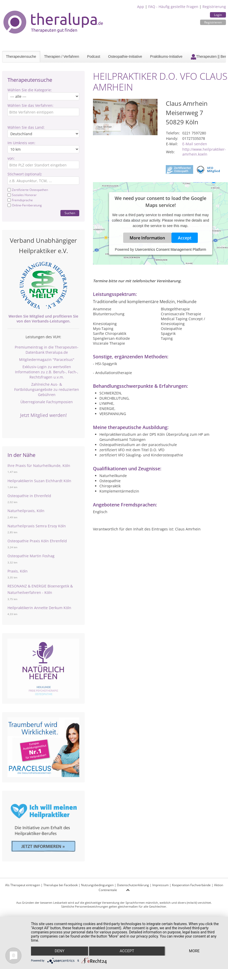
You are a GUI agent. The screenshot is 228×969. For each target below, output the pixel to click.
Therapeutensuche (21, 56)
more (194, 951)
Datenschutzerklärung (133, 885)
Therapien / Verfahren (61, 56)
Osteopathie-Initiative (125, 56)
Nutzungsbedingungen (97, 885)
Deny (59, 951)
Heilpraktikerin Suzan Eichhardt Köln (39, 480)
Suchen (70, 213)
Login (218, 15)
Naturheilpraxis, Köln (25, 510)
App (140, 6)
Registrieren (213, 22)
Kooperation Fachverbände (191, 885)
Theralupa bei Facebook (60, 885)
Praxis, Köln (17, 571)
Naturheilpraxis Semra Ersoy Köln (36, 525)
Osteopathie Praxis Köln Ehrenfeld (37, 540)
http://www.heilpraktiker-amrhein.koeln (204, 152)
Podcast (93, 56)
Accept (184, 238)
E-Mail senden (194, 143)
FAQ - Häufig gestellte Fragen (173, 6)
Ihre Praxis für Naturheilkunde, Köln (38, 465)
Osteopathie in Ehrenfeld (29, 495)
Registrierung (214, 6)
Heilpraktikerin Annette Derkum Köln (39, 607)
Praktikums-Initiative (166, 56)
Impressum (160, 885)
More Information (147, 238)
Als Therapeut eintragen (22, 885)
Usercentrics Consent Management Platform (170, 249)
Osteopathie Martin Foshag (30, 555)
